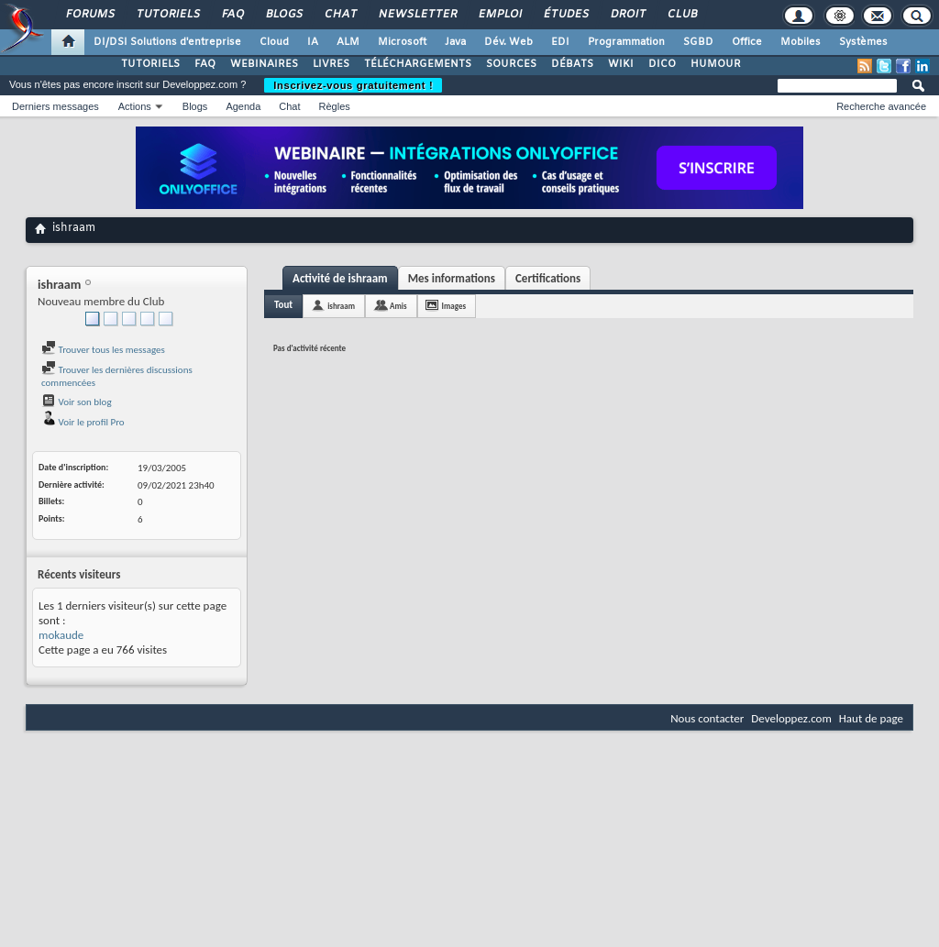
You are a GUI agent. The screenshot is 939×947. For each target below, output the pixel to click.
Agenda (243, 106)
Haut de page (871, 718)
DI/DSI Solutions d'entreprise (167, 42)
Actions (134, 106)
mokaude (61, 635)
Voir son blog (76, 402)
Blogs (283, 14)
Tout (283, 305)
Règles (334, 106)
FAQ (232, 14)
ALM (348, 42)
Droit (627, 14)
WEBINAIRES (264, 64)
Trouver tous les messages (103, 350)
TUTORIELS (150, 64)
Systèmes (863, 42)
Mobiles (800, 42)
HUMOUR (715, 64)
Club (681, 14)
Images (454, 306)
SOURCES (511, 64)
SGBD (698, 42)
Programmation (626, 42)
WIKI (621, 64)
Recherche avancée (881, 106)
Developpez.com (791, 718)
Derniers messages (55, 106)
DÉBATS (572, 64)
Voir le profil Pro (83, 422)
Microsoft (402, 42)
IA (312, 42)
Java (455, 42)
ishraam (341, 306)
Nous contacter (707, 718)
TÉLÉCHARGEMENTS (417, 64)
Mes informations (451, 278)
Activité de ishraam (340, 278)
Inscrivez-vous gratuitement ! (353, 85)
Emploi (499, 14)
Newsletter (417, 14)
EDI (560, 42)
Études (565, 14)
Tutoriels (167, 14)
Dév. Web (508, 42)
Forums (89, 14)
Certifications (547, 278)
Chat (340, 14)
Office (747, 42)
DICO (662, 64)
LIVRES (331, 64)
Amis (398, 306)
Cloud (274, 42)
